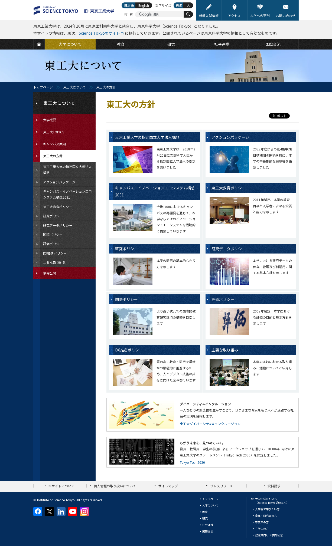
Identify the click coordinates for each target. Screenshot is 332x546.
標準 (179, 5)
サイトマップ (168, 485)
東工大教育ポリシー (228, 187)
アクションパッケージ (230, 137)
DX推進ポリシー (129, 350)
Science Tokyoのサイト (99, 33)
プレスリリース (221, 485)
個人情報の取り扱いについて (115, 485)
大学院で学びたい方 (267, 509)
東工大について (74, 87)
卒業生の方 (262, 522)
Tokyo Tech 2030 (192, 462)
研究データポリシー (228, 248)
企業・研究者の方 (266, 516)
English (143, 5)
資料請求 (274, 485)
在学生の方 (262, 529)
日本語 (129, 5)
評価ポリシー (222, 299)
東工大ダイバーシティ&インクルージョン (210, 423)
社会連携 (207, 525)
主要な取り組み (224, 350)
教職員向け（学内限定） (270, 535)
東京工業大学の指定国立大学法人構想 (147, 137)
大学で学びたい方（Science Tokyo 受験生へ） (272, 501)
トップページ (43, 87)
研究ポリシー (126, 248)
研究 (205, 518)
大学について (210, 505)
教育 (205, 512)
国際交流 (207, 531)
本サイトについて (61, 485)
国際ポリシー (126, 299)
